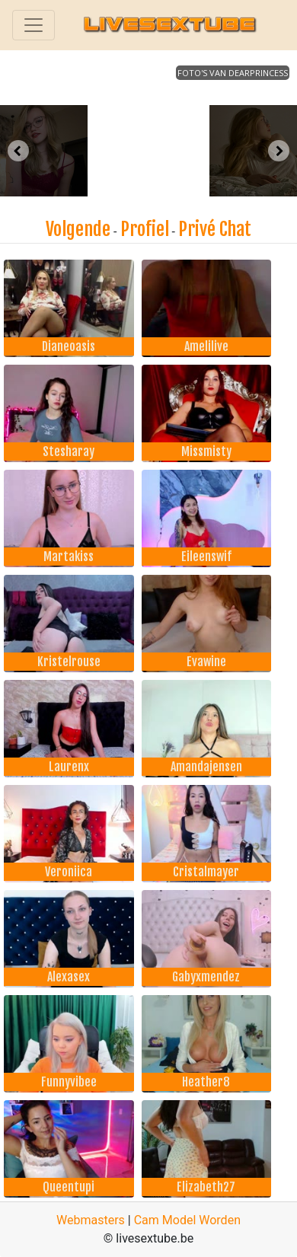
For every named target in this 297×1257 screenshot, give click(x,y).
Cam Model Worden (187, 1220)
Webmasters (90, 1220)
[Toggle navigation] (33, 25)
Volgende (78, 229)
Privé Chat (214, 229)
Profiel (144, 229)
